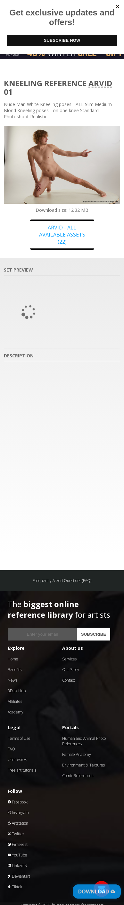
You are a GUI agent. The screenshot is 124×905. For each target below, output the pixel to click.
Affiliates (15, 701)
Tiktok (15, 887)
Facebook (18, 802)
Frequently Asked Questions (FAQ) (62, 580)
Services (69, 659)
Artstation (18, 823)
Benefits (14, 669)
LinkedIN (17, 865)
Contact (68, 680)
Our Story (70, 669)
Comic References (77, 775)
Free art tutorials (22, 770)
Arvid (100, 83)
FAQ (11, 749)
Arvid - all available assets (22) (62, 234)
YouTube (17, 855)
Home (13, 659)
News (12, 680)
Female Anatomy (76, 754)
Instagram (18, 812)
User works (17, 759)
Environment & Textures (83, 765)
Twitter (16, 834)
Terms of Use (19, 738)
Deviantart (19, 876)
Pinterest (18, 844)
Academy (15, 712)
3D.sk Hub (17, 691)
